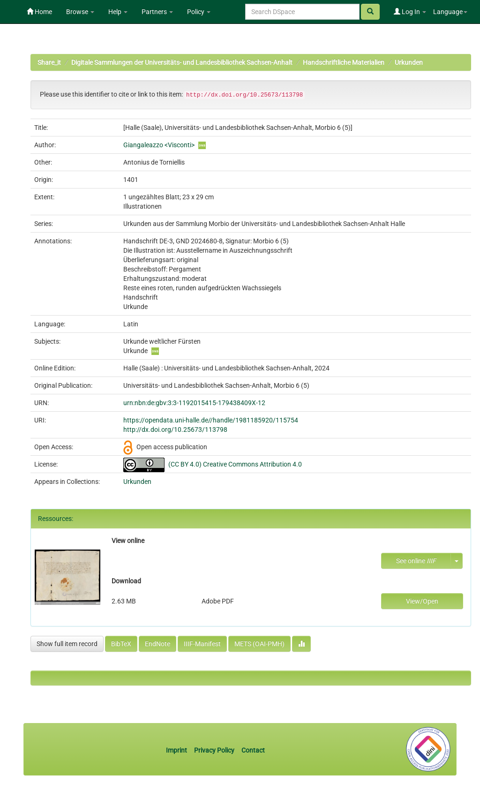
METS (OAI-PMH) (259, 644)
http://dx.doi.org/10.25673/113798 (175, 429)
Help (118, 11)
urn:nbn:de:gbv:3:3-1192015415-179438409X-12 (194, 403)
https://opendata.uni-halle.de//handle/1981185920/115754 (210, 420)
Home (39, 11)
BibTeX (121, 644)
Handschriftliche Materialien (343, 62)
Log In (410, 11)
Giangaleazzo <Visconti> (159, 145)
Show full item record (67, 644)
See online (416, 561)
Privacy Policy (214, 750)
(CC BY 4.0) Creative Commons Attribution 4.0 (235, 464)
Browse (80, 11)
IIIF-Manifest (202, 644)
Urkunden (409, 62)
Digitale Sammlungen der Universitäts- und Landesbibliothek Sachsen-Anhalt (181, 62)
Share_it (49, 62)
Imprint (177, 750)
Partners (157, 11)
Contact (253, 750)
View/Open (422, 601)
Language (450, 11)
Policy (198, 11)
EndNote (157, 644)
